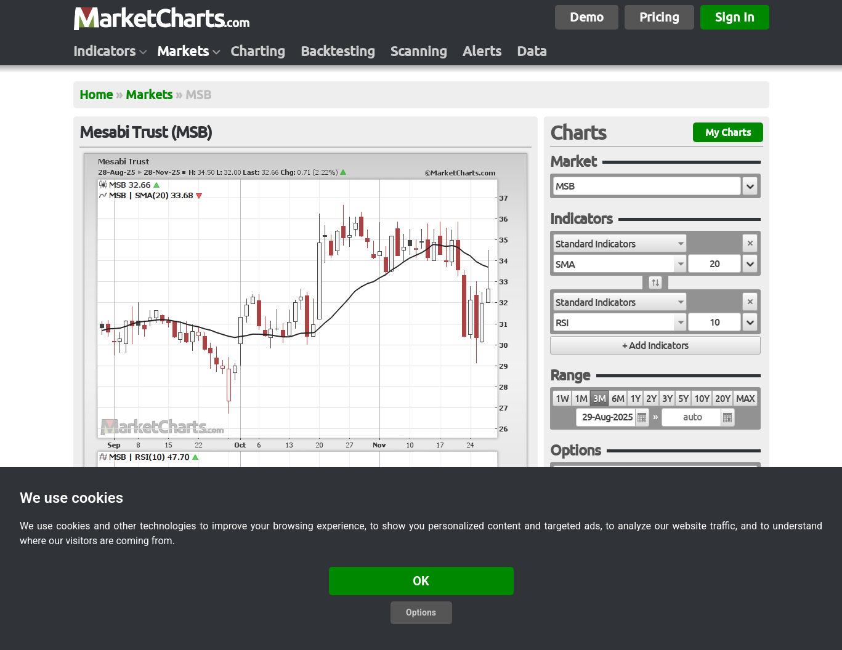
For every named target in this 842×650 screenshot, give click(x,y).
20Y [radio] (722, 398)
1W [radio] (562, 398)
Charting (257, 51)
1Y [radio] (635, 398)
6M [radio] (618, 398)
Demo (587, 17)
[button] (750, 186)
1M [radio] (581, 398)
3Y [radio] (667, 398)
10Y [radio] (701, 398)
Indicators (104, 51)
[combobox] (620, 243)
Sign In (735, 17)
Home (96, 94)
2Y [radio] (651, 398)
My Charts (728, 132)
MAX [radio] (745, 398)
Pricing (659, 17)
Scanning (419, 51)
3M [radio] (599, 398)
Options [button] (421, 612)
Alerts (482, 51)
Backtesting (338, 51)
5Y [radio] (683, 398)
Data (532, 51)
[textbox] (647, 186)
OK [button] (421, 581)
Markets (183, 51)
